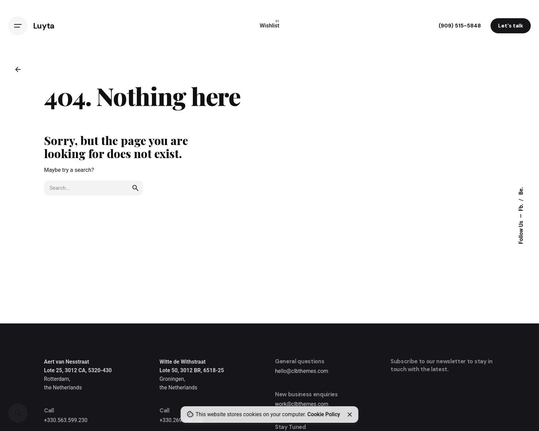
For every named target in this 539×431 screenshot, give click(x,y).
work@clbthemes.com (301, 404)
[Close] (349, 414)
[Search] (18, 413)
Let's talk (510, 25)
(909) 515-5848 (460, 25)
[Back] (18, 69)
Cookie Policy (323, 414)
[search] (135, 188)
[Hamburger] (18, 25)
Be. (521, 191)
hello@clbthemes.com (301, 371)
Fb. (521, 206)
